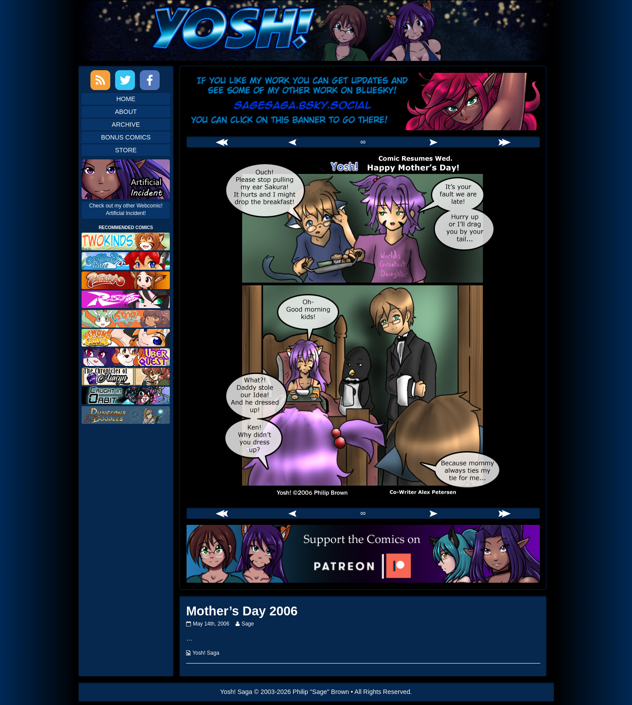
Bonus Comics (126, 137)
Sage (247, 624)
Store (126, 150)
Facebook (150, 80)
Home (125, 98)
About (126, 111)
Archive (126, 124)
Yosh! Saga (205, 653)
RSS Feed (100, 80)
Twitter (125, 80)
